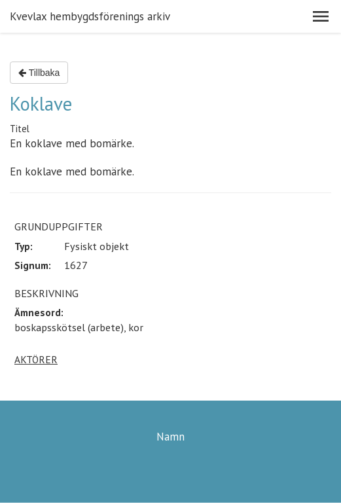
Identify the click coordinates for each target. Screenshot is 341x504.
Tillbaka (39, 72)
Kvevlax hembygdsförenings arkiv (90, 16)
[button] (320, 16)
